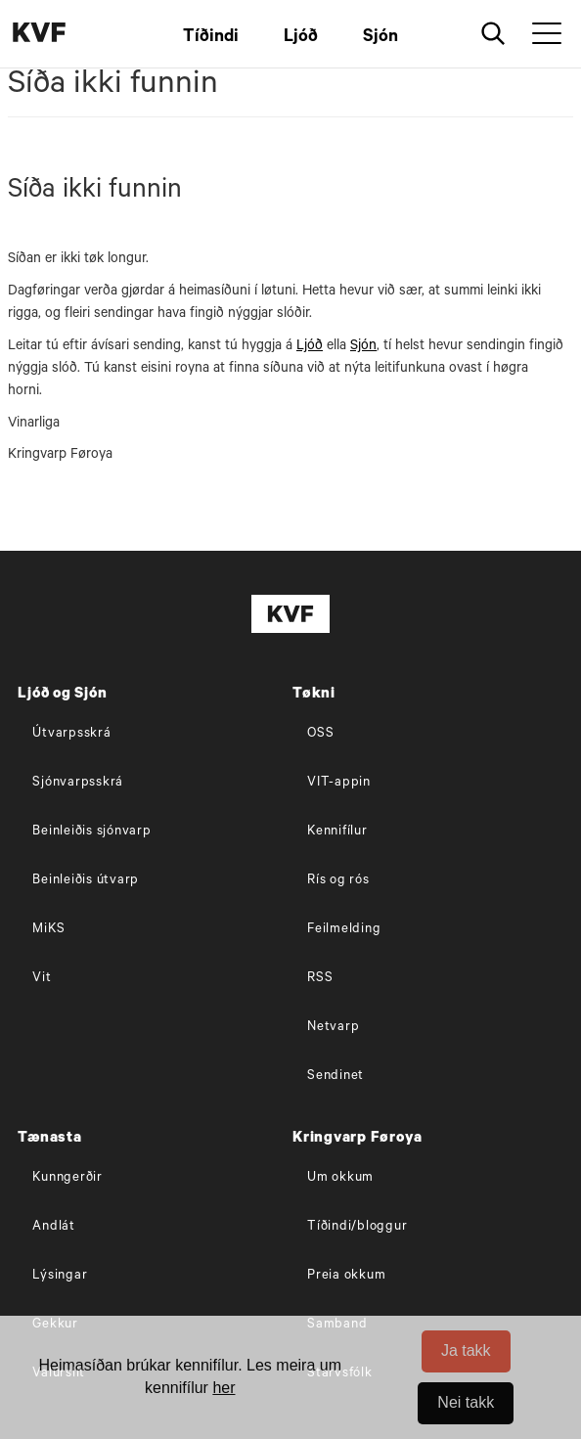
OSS (320, 734)
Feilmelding (343, 929)
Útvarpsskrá (71, 734)
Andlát (53, 1227)
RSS (320, 978)
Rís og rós (338, 881)
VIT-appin (339, 783)
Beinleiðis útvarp (85, 881)
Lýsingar (59, 1276)
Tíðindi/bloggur (357, 1227)
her (223, 1387)
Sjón (380, 38)
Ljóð (301, 38)
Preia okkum (346, 1276)
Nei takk (465, 1402)
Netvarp (333, 1027)
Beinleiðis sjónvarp (91, 832)
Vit (41, 978)
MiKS (48, 929)
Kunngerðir (67, 1178)
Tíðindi (211, 38)
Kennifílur (337, 832)
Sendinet (335, 1076)
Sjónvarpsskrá (77, 783)
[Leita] (493, 34)
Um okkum (340, 1178)
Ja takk (466, 1350)
